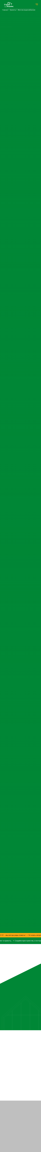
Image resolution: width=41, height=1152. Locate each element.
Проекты (13, 10)
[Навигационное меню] (37, 4)
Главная (5, 10)
